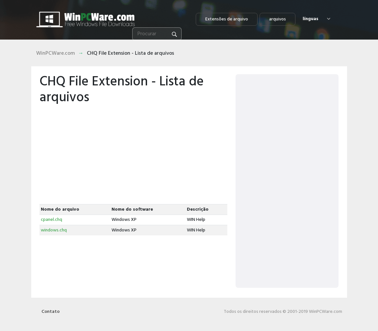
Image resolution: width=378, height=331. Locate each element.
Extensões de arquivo (226, 19)
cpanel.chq (51, 220)
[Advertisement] (133, 154)
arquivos (277, 19)
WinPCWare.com (55, 53)
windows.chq (54, 230)
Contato (50, 312)
